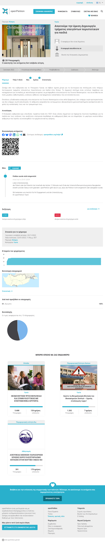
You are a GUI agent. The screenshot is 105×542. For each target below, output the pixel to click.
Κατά (58, 215)
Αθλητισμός (26, 451)
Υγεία (57, 22)
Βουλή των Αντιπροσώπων (87, 514)
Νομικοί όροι (82, 529)
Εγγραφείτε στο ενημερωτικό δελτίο (19, 527)
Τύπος (50, 514)
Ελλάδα (26, 363)
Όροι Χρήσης (82, 524)
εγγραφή (79, 3)
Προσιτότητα (82, 531)
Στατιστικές (46, 80)
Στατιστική (6, 291)
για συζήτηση (92, 209)
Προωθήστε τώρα (52, 498)
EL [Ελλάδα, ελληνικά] (98, 3)
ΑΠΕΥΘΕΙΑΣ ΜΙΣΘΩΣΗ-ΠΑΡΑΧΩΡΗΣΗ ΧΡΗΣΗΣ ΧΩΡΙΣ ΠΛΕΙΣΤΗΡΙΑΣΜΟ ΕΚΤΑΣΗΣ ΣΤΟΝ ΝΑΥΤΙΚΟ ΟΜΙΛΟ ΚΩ (26, 457)
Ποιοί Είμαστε (53, 512)
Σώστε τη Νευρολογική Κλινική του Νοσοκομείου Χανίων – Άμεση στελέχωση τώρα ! (78, 398)
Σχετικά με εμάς (91, 11)
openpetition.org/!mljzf (53, 135)
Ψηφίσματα (63, 11)
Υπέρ (5, 215)
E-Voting (80, 516)
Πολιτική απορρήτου (85, 526)
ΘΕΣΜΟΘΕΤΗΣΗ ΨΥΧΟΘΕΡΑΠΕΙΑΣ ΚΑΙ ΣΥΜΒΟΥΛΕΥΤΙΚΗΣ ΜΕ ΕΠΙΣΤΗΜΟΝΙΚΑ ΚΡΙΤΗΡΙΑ (26, 398)
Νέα (27, 79)
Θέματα (51, 531)
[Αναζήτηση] (101, 11)
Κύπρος (12, 22)
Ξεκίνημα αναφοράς (44, 11)
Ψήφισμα (5, 80)
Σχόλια (35, 79)
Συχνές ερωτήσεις (84, 512)
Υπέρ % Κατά (17, 80)
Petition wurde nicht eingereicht (24, 176)
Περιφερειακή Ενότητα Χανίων (78, 363)
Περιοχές (51, 533)
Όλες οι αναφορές (55, 526)
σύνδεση (89, 3)
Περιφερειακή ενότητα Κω (26, 422)
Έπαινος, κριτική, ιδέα (56, 516)
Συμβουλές (75, 11)
